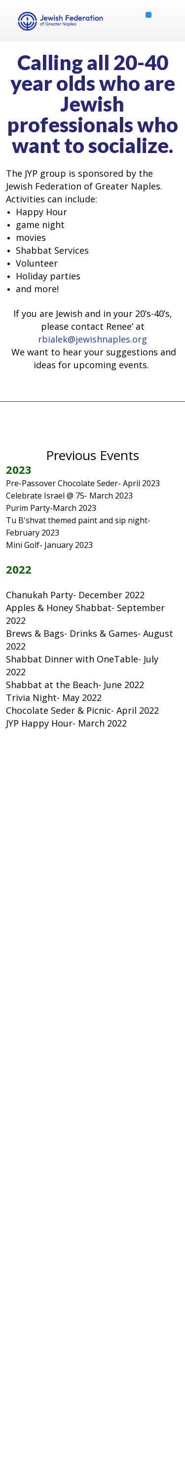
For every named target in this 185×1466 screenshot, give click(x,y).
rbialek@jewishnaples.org (92, 339)
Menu (167, 21)
